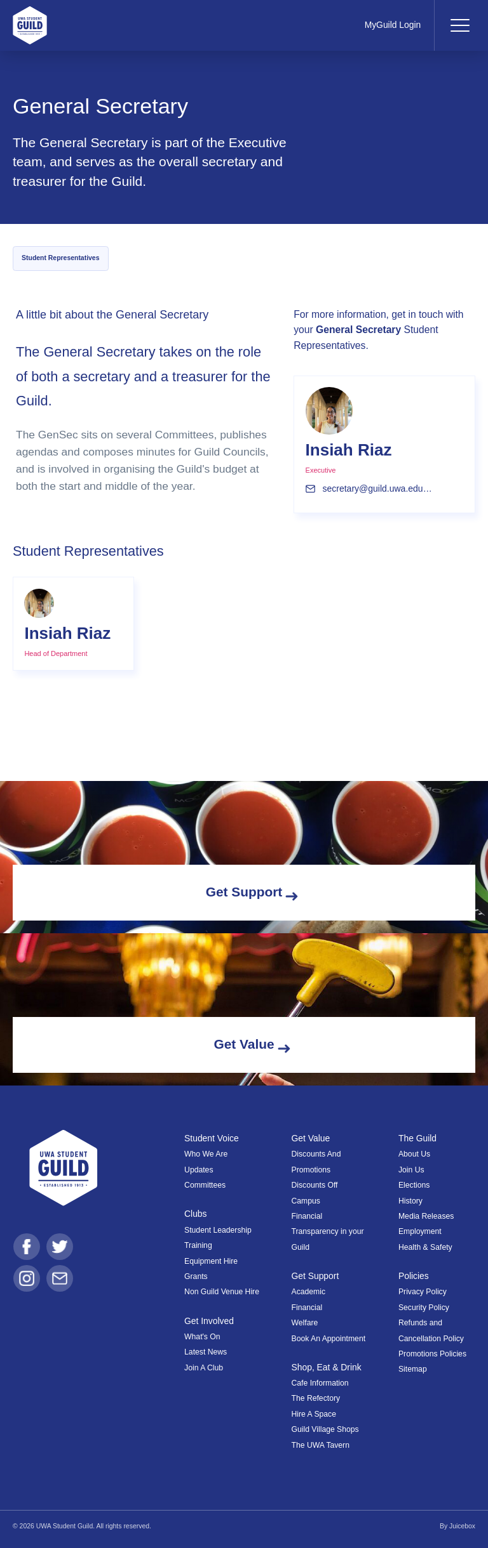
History (410, 1201)
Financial (307, 1307)
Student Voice (211, 1138)
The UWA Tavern (320, 1445)
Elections (414, 1185)
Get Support (315, 1276)
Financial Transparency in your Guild (328, 1232)
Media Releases (426, 1216)
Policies (413, 1276)
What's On (202, 1336)
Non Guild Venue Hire (221, 1291)
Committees (205, 1185)
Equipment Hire (211, 1261)
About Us (414, 1154)
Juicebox (462, 1526)
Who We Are (205, 1154)
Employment (420, 1231)
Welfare (305, 1322)
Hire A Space (314, 1414)
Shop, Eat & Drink (327, 1367)
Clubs (195, 1214)
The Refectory (316, 1398)
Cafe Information (320, 1383)
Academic (309, 1291)
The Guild (417, 1138)
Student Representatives (60, 257)
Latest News (205, 1352)
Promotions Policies (432, 1353)
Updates (198, 1169)
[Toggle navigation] (459, 25)
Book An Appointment (329, 1338)
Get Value (311, 1138)
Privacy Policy (422, 1291)
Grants (196, 1276)
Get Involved (209, 1321)
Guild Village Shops (325, 1429)
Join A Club (203, 1367)
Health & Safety (425, 1247)
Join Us (411, 1169)
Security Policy (423, 1307)
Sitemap (412, 1369)
